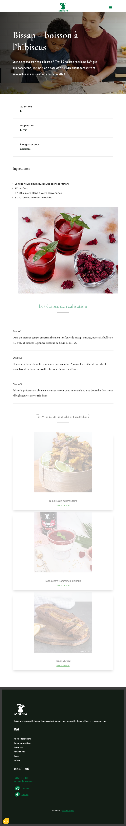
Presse (16, 756)
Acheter (17, 760)
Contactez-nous (19, 752)
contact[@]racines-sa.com (23, 781)
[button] (6, 821)
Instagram (25, 788)
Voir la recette (62, 505)
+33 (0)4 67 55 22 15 (21, 778)
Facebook (25, 794)
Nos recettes (18, 747)
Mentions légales (68, 810)
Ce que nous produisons (22, 743)
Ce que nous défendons (22, 739)
